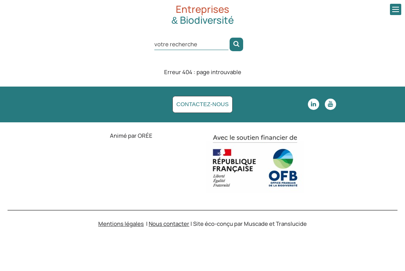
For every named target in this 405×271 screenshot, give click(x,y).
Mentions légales (121, 224)
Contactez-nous (203, 104)
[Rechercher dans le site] (191, 44)
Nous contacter (169, 224)
